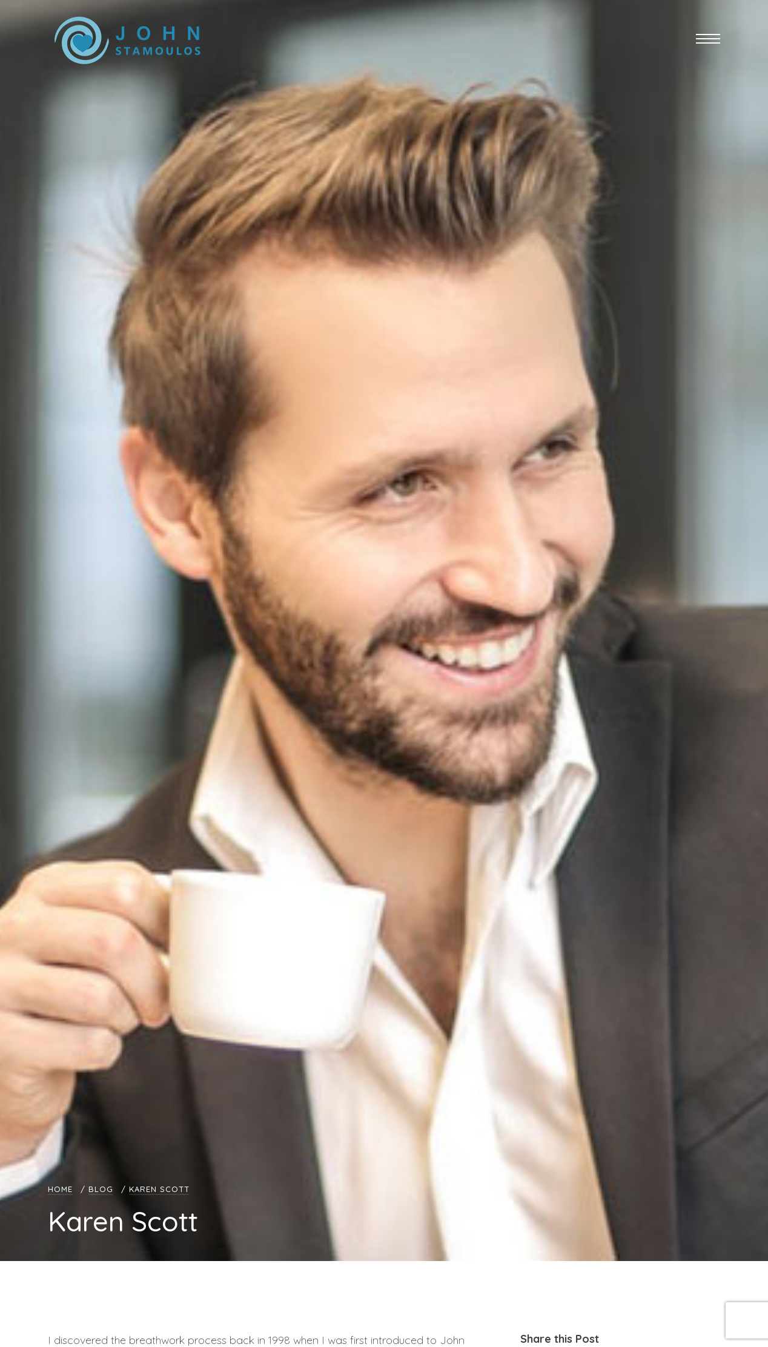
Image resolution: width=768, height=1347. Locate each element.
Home (60, 1189)
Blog (100, 1189)
